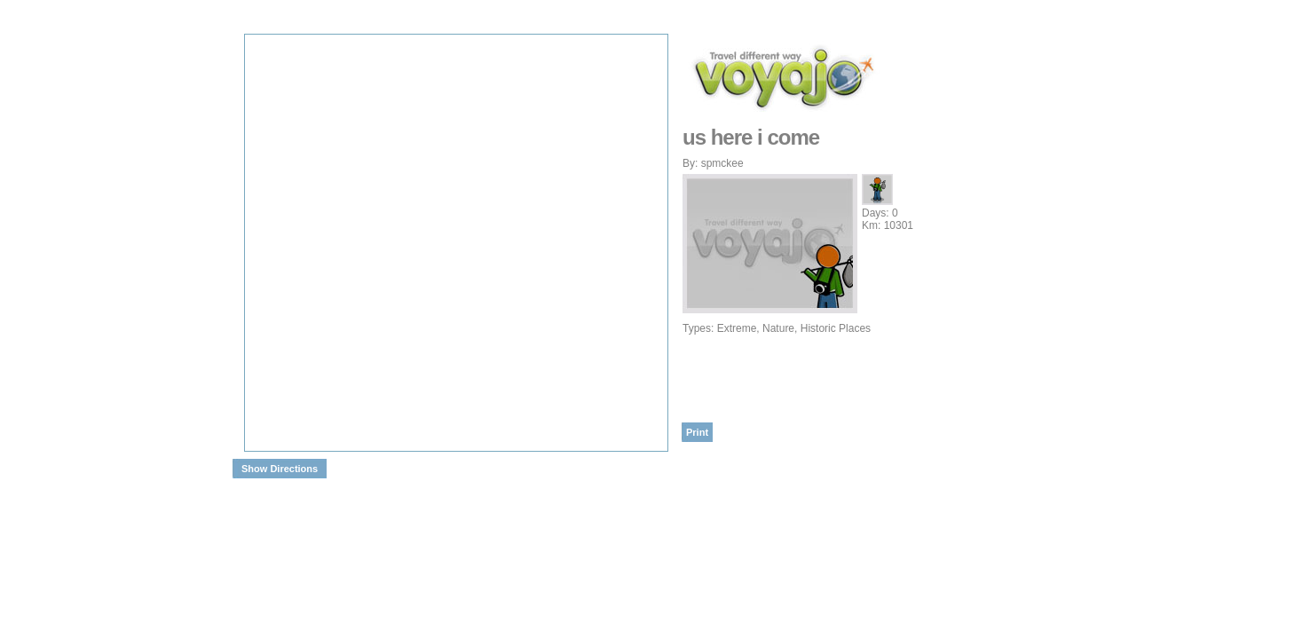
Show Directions (279, 468)
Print (697, 432)
